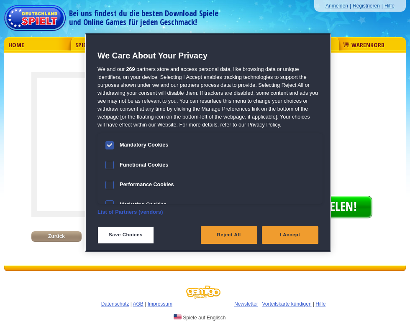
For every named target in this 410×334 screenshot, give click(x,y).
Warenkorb (363, 44)
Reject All (229, 234)
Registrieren (366, 6)
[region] (208, 142)
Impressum (160, 304)
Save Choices (126, 234)
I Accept (290, 234)
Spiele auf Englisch (200, 317)
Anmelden (336, 6)
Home (16, 44)
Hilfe (389, 6)
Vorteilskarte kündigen (286, 304)
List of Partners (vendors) (130, 212)
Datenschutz (115, 304)
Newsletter (246, 304)
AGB (138, 304)
